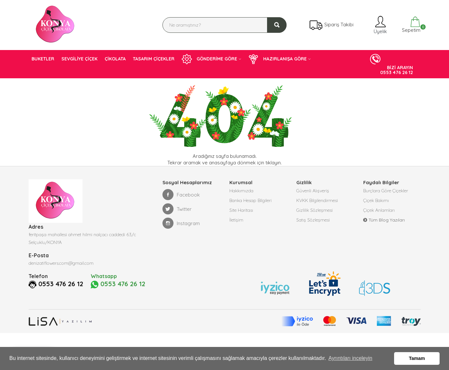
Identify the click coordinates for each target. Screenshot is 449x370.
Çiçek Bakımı (376, 200)
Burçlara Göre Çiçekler (385, 191)
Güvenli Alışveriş (312, 191)
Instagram (181, 223)
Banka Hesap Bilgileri (250, 200)
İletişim (236, 220)
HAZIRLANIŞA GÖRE (277, 59)
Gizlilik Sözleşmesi (314, 210)
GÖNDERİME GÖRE (209, 59)
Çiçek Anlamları (379, 210)
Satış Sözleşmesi (313, 220)
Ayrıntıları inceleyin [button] (350, 358)
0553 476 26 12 (60, 284)
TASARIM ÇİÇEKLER (153, 59)
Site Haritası (241, 210)
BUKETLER (43, 59)
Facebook (181, 194)
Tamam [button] (417, 358)
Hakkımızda (241, 191)
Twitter (177, 208)
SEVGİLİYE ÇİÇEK (79, 59)
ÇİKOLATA (115, 59)
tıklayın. (273, 162)
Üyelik (379, 24)
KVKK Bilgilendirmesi (317, 200)
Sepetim (410, 25)
